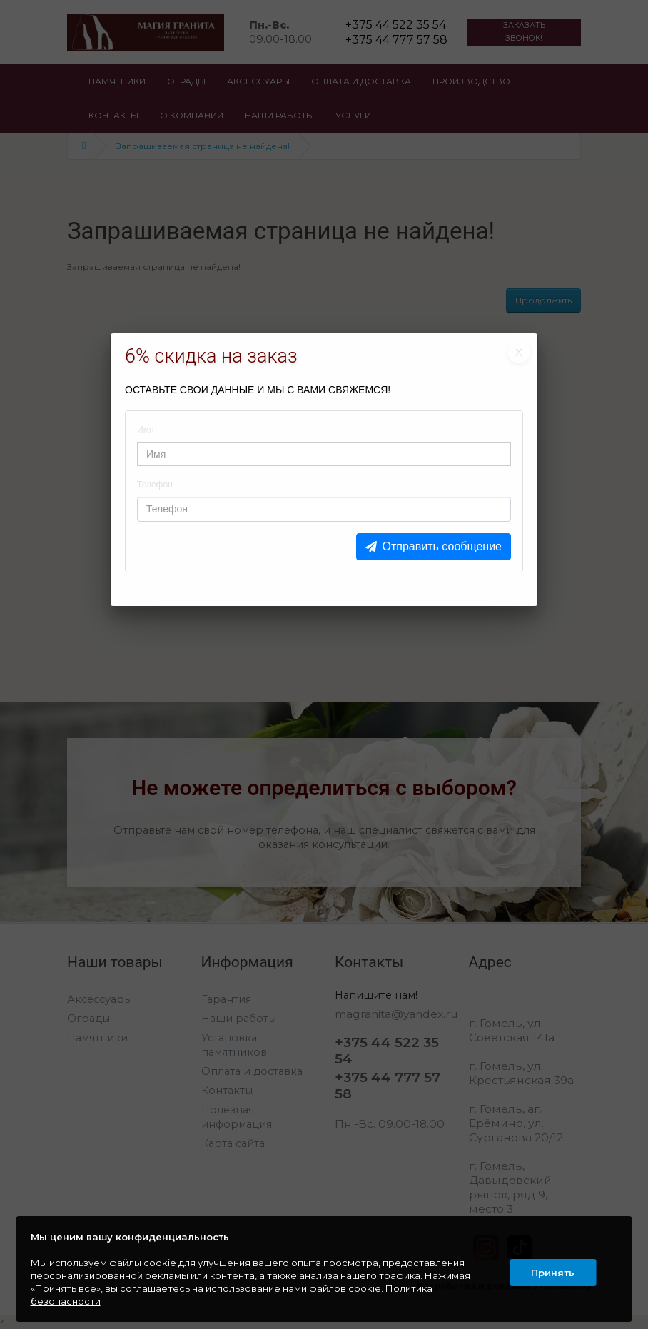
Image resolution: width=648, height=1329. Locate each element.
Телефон (155, 485)
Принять (551, 1269)
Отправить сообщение (442, 546)
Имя (145, 430)
